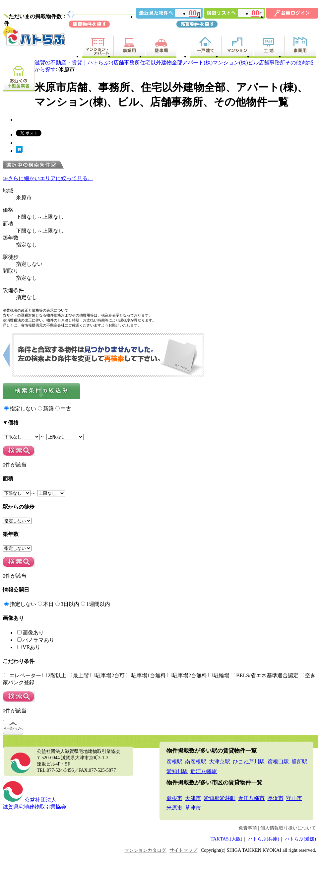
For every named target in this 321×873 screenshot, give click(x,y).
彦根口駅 (278, 762)
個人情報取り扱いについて (288, 828)
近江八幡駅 (203, 771)
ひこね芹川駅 (249, 762)
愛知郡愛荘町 (219, 798)
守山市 (294, 798)
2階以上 (54, 675)
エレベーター (22, 675)
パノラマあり (35, 640)
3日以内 (67, 604)
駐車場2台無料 (187, 675)
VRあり (28, 647)
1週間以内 (95, 604)
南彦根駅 (195, 762)
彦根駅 (174, 762)
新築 (46, 408)
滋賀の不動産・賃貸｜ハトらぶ (71, 62)
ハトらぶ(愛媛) (300, 838)
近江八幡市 (251, 798)
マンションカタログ (145, 850)
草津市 (193, 808)
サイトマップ (183, 850)
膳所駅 (299, 762)
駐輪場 (218, 675)
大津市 (193, 798)
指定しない (20, 408)
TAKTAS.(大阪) (226, 838)
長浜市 (276, 798)
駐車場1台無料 (146, 675)
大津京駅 (219, 762)
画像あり (30, 632)
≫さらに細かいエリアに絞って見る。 (48, 178)
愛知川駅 (177, 771)
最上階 (78, 675)
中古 (63, 408)
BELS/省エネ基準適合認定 (264, 675)
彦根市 (174, 798)
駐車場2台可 (107, 675)
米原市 (174, 808)
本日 (46, 604)
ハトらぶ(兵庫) (263, 838)
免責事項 (247, 828)
